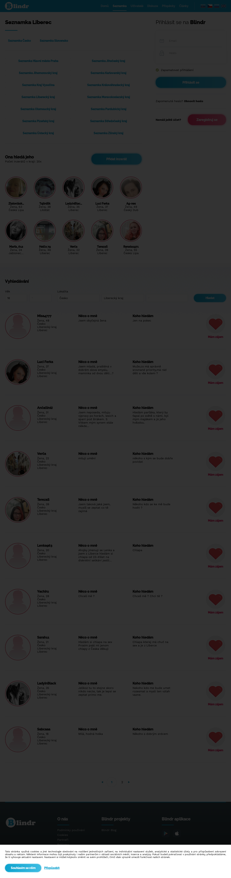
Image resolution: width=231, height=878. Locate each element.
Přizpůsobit (51, 868)
